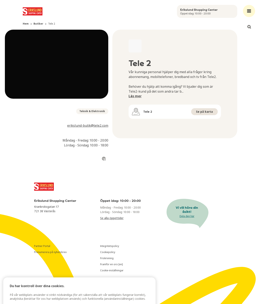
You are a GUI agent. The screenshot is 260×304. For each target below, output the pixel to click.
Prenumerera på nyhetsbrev (50, 252)
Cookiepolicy (107, 252)
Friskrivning (107, 258)
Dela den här (187, 216)
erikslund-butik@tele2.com (87, 125)
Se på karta (204, 112)
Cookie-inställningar (112, 270)
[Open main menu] (249, 11)
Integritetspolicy (109, 246)
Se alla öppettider (112, 218)
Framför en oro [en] (111, 264)
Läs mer (135, 96)
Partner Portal (42, 246)
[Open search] (249, 27)
